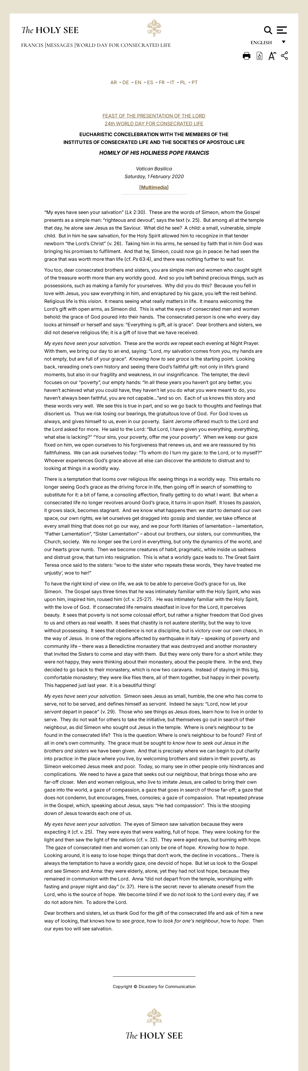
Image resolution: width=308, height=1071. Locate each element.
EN (138, 82)
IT (172, 82)
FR (162, 82)
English (264, 44)
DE (125, 82)
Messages (60, 45)
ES (150, 82)
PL (183, 82)
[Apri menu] (281, 30)
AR (113, 82)
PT (195, 82)
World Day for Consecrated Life (123, 45)
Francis (33, 45)
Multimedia (154, 187)
